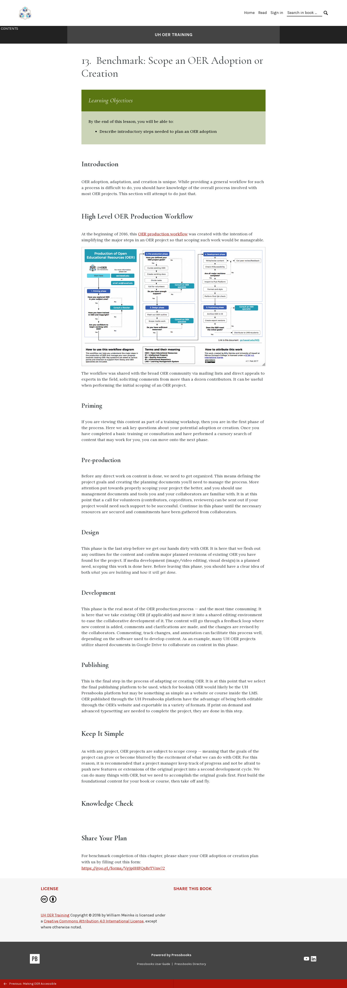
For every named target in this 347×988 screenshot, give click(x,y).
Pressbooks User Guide (153, 964)
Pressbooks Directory (190, 964)
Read (262, 12)
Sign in (276, 12)
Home (249, 12)
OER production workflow (163, 233)
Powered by (171, 955)
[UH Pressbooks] (25, 12)
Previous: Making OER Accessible (30, 984)
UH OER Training (55, 915)
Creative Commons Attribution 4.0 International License (94, 921)
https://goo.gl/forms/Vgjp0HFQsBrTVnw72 (123, 868)
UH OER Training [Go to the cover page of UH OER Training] (174, 34)
